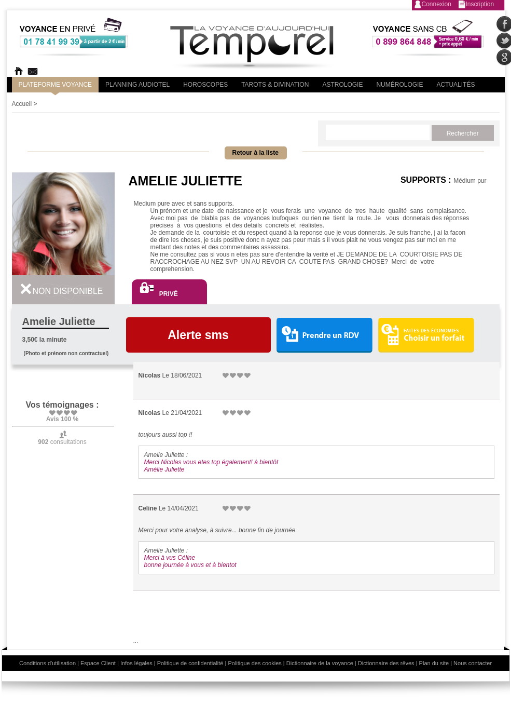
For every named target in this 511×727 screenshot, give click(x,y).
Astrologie (342, 84)
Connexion (436, 4)
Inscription (480, 4)
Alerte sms (198, 335)
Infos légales (136, 663)
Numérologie (399, 84)
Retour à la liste (255, 152)
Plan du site (434, 663)
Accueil (22, 103)
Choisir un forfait (426, 335)
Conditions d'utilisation (47, 663)
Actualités (455, 84)
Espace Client (98, 663)
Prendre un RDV (324, 335)
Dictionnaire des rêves (386, 663)
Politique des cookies (254, 663)
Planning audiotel (137, 84)
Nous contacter (472, 663)
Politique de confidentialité (190, 663)
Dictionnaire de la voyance (319, 663)
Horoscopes (205, 84)
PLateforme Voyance (55, 84)
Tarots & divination (275, 84)
